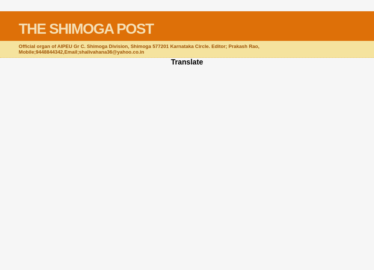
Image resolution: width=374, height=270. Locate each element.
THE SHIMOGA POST (86, 29)
